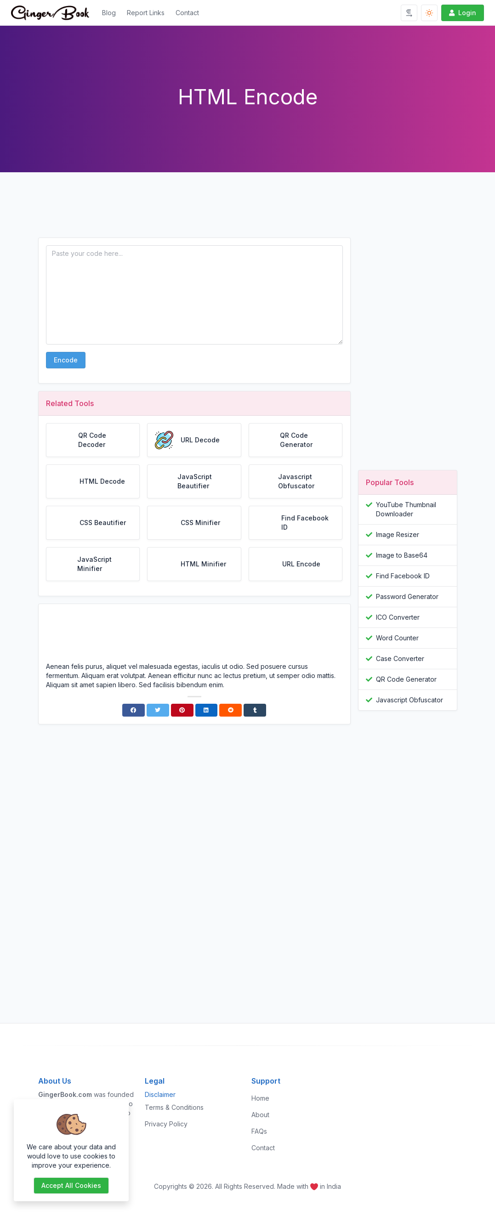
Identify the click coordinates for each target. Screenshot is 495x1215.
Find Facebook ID (403, 576)
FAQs (259, 1131)
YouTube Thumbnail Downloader (406, 509)
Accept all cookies (71, 1185)
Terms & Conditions (174, 1107)
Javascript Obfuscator (409, 700)
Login (461, 13)
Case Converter (400, 658)
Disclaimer (160, 1094)
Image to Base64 (401, 555)
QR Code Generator (406, 679)
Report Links (146, 13)
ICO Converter (398, 617)
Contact (187, 13)
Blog (109, 13)
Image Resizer (397, 534)
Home (260, 1098)
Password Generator (407, 596)
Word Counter (397, 638)
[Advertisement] (194, 212)
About (260, 1115)
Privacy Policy (166, 1124)
